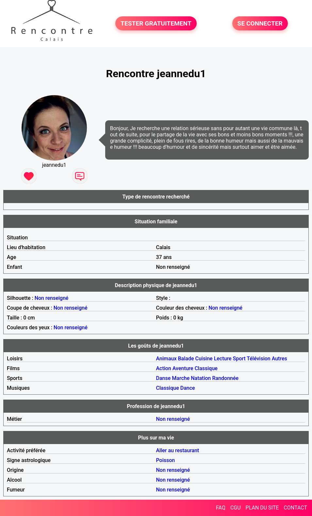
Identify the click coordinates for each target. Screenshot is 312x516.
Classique (206, 368)
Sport (239, 358)
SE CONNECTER (260, 23)
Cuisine (203, 358)
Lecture (223, 358)
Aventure (182, 368)
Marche (180, 378)
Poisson (165, 460)
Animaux (166, 358)
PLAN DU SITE (262, 508)
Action (163, 368)
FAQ (220, 508)
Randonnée (225, 378)
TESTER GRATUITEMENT (156, 23)
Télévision (258, 358)
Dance (187, 388)
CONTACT (295, 508)
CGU (235, 508)
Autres (279, 358)
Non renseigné (52, 298)
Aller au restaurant (177, 450)
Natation (201, 378)
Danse (163, 378)
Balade (186, 358)
